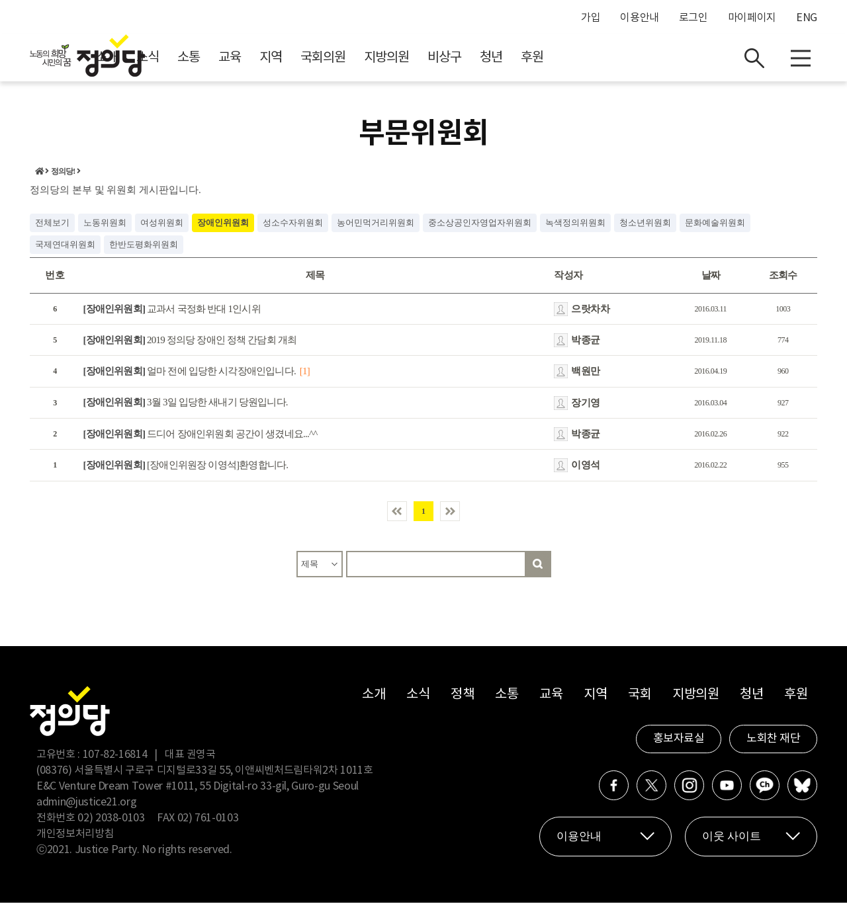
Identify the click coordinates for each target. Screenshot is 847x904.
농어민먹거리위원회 (375, 224)
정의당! (63, 173)
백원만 (585, 373)
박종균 (585, 341)
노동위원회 (104, 224)
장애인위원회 (223, 224)
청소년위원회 (645, 224)
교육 (348, 59)
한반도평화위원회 (143, 246)
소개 (225, 59)
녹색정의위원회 (575, 224)
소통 (307, 59)
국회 (639, 696)
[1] (305, 373)
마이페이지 (752, 18)
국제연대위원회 (65, 246)
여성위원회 (161, 224)
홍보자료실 (679, 740)
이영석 (585, 467)
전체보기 (52, 224)
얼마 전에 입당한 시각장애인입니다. (189, 373)
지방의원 (504, 59)
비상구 (563, 59)
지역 (389, 59)
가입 (590, 18)
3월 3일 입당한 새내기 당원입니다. (185, 404)
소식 (266, 59)
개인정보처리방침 (75, 835)
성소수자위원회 (293, 224)
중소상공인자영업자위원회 (479, 224)
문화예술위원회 (715, 224)
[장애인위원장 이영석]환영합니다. (186, 467)
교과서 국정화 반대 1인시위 (172, 310)
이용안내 (639, 18)
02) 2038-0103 (110, 819)
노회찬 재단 (773, 740)
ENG (806, 18)
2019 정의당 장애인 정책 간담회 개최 (190, 341)
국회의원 (441, 59)
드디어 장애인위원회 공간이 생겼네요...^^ (200, 435)
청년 (609, 59)
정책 (462, 696)
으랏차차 (590, 310)
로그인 (693, 18)
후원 (650, 59)
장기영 (585, 404)
